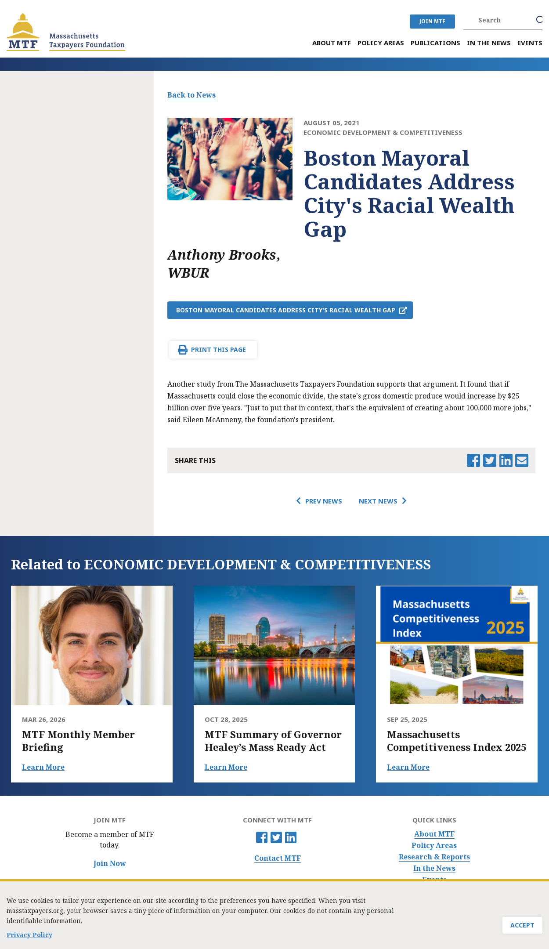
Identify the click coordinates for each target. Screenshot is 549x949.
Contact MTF (277, 858)
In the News (434, 868)
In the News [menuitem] (489, 43)
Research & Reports (434, 857)
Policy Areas (434, 845)
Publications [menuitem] (435, 43)
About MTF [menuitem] (331, 43)
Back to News (191, 95)
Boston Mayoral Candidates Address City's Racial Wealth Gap (285, 310)
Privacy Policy (29, 934)
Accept (522, 925)
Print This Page (218, 349)
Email (521, 460)
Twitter (276, 837)
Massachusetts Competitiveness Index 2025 (456, 740)
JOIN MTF (432, 21)
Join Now (110, 863)
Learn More (43, 767)
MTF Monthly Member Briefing (78, 740)
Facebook (262, 837)
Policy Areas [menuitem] (381, 43)
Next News (378, 500)
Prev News (323, 500)
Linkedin (291, 837)
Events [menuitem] (529, 43)
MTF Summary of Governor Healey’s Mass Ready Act (273, 740)
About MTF (434, 834)
